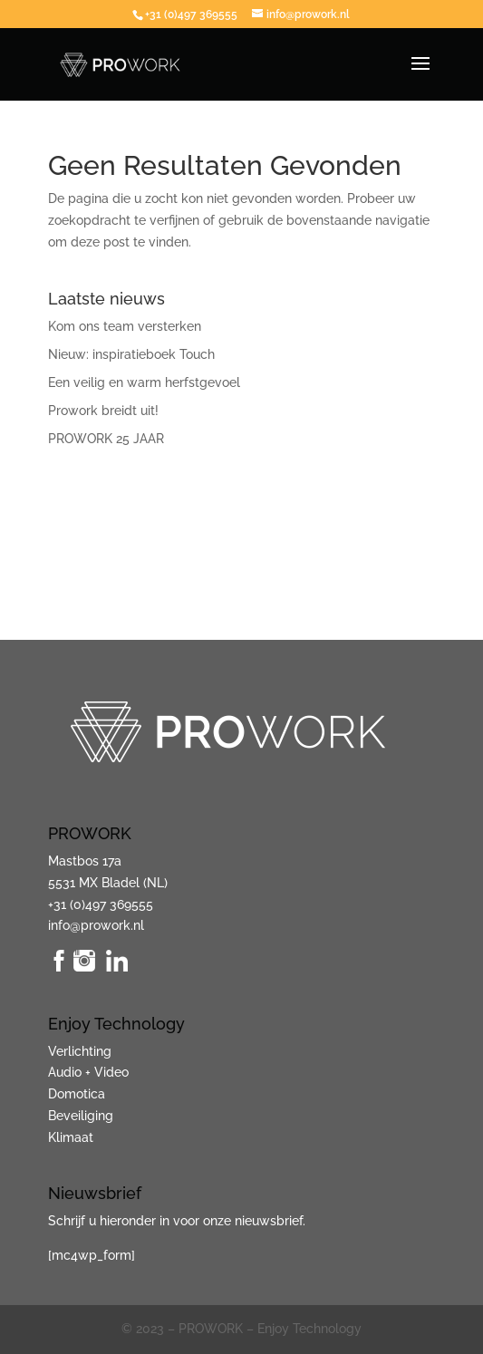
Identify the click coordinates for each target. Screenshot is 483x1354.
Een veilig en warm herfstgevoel (144, 382)
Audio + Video (88, 1072)
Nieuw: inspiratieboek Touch (131, 354)
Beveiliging (80, 1115)
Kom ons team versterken (124, 326)
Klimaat (70, 1137)
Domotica (76, 1094)
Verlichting (79, 1051)
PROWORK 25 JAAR (106, 438)
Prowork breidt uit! (103, 410)
